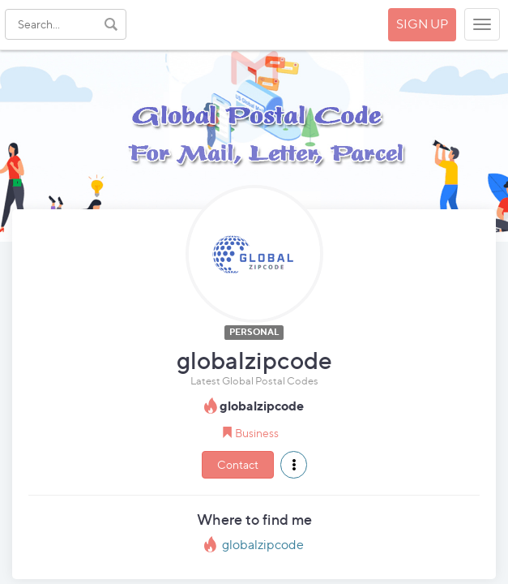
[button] (293, 465)
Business (257, 433)
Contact (237, 464)
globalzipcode (263, 544)
